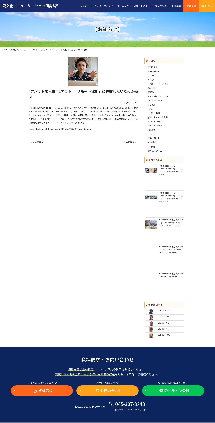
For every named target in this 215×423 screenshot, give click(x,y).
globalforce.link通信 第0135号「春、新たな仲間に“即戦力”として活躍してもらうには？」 (171, 224)
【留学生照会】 (152, 138)
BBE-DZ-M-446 (164, 335)
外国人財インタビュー (158, 96)
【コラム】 (150, 104)
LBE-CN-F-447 (163, 329)
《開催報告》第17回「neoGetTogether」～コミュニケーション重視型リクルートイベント (171, 170)
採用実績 (152, 146)
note (150, 108)
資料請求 (191, 5)
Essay (150, 133)
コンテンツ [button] (161, 5)
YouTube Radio (155, 100)
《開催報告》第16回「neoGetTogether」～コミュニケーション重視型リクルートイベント (171, 197)
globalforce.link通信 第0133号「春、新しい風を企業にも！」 (171, 275)
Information (154, 71)
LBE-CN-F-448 (163, 322)
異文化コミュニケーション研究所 (30, 6)
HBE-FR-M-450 (164, 310)
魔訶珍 (151, 92)
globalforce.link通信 (158, 117)
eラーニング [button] (122, 5)
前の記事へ (38, 142)
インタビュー (154, 121)
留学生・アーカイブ (157, 150)
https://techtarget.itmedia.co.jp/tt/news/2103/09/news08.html (60, 128)
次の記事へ (129, 142)
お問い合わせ (207, 5)
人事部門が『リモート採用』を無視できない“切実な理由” (67, 118)
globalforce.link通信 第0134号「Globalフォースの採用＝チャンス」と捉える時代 (171, 249)
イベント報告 (154, 113)
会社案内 (176, 5)
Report (151, 129)
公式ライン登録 (174, 390)
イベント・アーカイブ (158, 83)
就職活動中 (153, 142)
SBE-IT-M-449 (163, 316)
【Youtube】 (151, 88)
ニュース (134, 102)
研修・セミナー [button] (142, 5)
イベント (152, 79)
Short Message (155, 125)
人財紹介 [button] (85, 5)
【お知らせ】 (151, 67)
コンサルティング (103, 5)
